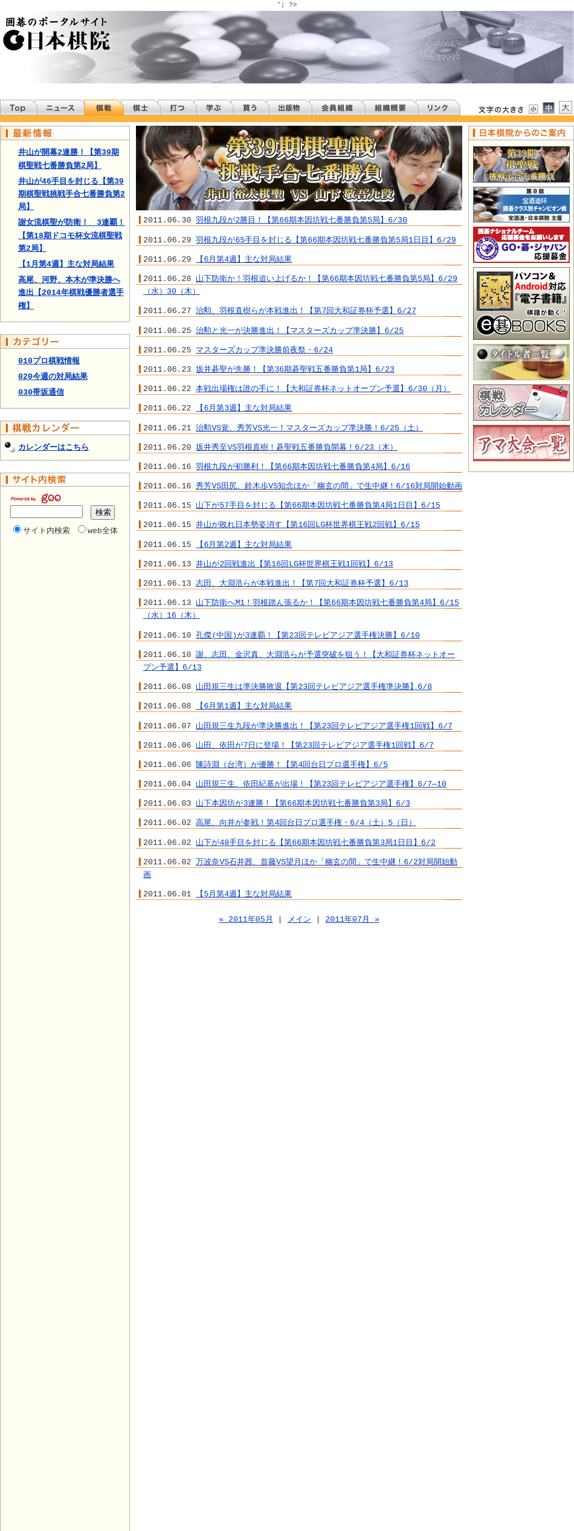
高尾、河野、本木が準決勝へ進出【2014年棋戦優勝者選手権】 (71, 292)
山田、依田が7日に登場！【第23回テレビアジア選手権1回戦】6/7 (315, 745)
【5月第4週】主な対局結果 (244, 893)
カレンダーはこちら (53, 447)
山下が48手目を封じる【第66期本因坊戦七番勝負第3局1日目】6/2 (315, 842)
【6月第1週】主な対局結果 (244, 706)
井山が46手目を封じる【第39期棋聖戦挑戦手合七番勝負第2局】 (71, 194)
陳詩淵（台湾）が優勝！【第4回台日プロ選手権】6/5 (292, 764)
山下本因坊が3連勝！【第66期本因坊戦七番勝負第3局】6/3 (303, 803)
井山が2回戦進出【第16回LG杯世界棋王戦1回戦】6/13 (294, 563)
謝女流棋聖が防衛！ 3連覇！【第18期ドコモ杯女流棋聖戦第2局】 (71, 235)
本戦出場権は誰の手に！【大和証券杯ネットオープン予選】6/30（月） (323, 388)
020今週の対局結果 (53, 376)
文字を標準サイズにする (549, 108)
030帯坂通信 (41, 392)
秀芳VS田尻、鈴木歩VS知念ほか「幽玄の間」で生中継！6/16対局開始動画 (329, 486)
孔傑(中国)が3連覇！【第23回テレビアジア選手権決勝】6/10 (307, 635)
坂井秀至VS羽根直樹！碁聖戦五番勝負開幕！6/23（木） (297, 447)
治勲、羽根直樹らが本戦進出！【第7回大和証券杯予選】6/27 (306, 310)
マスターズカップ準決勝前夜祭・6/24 (264, 350)
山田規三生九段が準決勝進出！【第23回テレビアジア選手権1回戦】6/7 (324, 725)
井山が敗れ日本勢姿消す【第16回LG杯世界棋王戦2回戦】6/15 (307, 524)
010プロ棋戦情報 (49, 360)
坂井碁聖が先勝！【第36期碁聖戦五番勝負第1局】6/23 (295, 369)
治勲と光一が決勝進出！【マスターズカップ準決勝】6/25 (300, 330)
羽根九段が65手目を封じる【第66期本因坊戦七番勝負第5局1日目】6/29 (326, 240)
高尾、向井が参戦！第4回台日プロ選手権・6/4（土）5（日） (306, 822)
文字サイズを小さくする (533, 109)
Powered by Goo (35, 498)
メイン (299, 919)
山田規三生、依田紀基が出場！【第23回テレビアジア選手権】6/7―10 (321, 783)
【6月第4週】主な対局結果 (244, 259)
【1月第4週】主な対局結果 (66, 264)
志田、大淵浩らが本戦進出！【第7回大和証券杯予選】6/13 (302, 583)
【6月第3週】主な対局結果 (244, 408)
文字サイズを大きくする (565, 107)
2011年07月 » (352, 919)
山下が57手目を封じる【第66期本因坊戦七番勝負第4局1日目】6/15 (318, 505)
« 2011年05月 (246, 919)
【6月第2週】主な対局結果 (244, 544)
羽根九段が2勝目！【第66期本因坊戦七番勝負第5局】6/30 (301, 220)
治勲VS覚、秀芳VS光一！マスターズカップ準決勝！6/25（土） (309, 427)
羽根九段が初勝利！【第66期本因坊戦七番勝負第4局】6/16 (303, 466)
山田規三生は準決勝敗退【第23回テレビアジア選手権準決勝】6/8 (314, 686)
